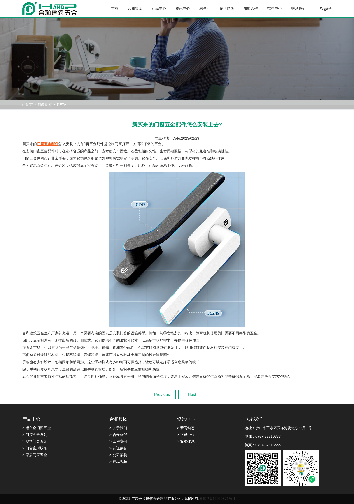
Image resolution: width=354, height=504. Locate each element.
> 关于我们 (118, 428)
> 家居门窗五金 (34, 455)
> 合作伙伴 (118, 435)
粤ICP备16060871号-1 (217, 499)
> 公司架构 (118, 455)
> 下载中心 (186, 435)
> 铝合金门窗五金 (36, 428)
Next (192, 394)
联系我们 (298, 8)
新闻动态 (44, 105)
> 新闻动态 (186, 428)
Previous (162, 394)
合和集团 (135, 8)
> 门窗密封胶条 (34, 448)
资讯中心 (182, 8)
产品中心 (159, 8)
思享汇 (204, 8)
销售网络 (227, 8)
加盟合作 (250, 8)
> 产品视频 (118, 462)
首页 (114, 8)
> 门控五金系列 (34, 435)
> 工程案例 (118, 441)
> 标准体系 (186, 441)
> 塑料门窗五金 (34, 441)
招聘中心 (274, 8)
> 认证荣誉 (118, 448)
